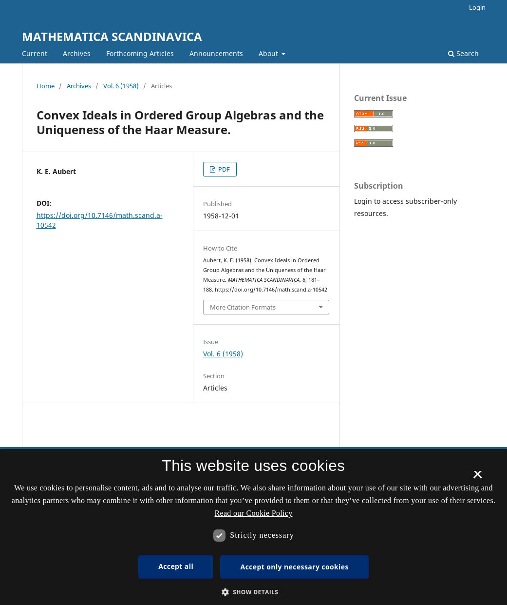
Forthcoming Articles (140, 53)
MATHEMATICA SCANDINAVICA (112, 36)
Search (463, 53)
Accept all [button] (175, 566)
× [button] (477, 478)
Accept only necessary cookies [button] (295, 566)
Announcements (216, 53)
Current (34, 53)
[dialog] (253, 527)
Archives (77, 53)
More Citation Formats (243, 307)
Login (477, 7)
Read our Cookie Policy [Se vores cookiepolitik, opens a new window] (254, 513)
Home (46, 85)
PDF (223, 169)
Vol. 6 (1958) (121, 85)
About (269, 53)
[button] (254, 592)
